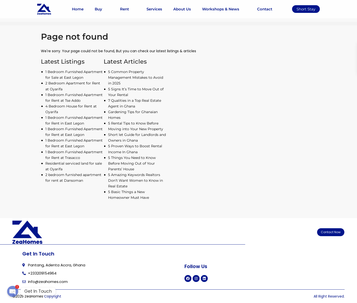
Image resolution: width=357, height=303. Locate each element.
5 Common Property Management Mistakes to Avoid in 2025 (135, 77)
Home (78, 9)
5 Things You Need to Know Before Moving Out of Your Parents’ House (132, 163)
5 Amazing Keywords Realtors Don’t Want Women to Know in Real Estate (135, 180)
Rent (127, 9)
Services (154, 9)
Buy (102, 9)
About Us (182, 9)
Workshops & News (224, 9)
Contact (264, 9)
